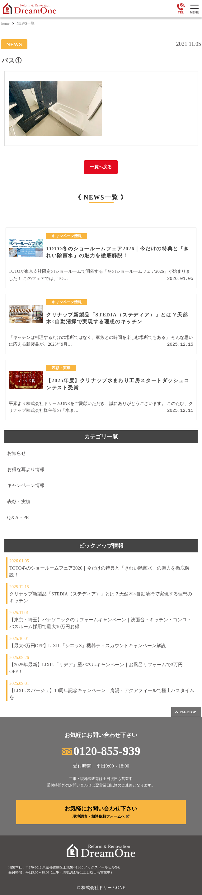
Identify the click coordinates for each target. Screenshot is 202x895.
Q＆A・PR (18, 517)
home (5, 23)
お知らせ (16, 453)
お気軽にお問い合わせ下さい (101, 812)
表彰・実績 (19, 501)
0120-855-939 (101, 751)
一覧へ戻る (101, 167)
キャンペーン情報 (26, 485)
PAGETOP (185, 712)
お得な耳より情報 (26, 469)
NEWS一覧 (25, 23)
